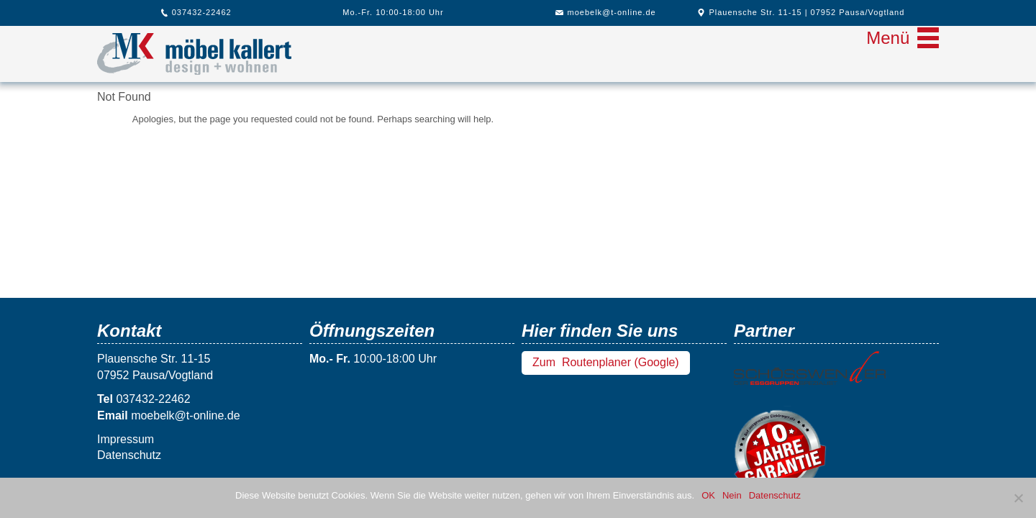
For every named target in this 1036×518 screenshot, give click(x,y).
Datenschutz (129, 455)
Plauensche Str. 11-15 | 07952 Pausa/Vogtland (800, 12)
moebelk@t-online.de (605, 12)
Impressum (125, 439)
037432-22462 (196, 12)
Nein (732, 495)
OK (708, 495)
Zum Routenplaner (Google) (605, 362)
